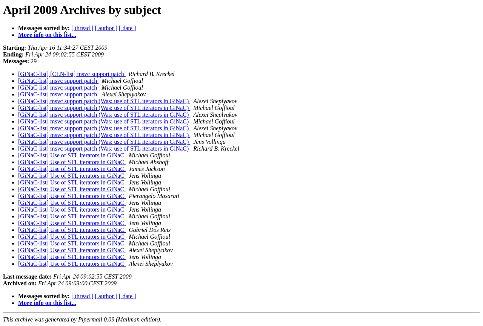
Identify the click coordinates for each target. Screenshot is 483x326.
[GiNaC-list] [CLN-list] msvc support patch (72, 74)
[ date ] (127, 28)
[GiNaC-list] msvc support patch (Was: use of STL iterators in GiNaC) (104, 101)
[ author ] (106, 28)
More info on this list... (47, 35)
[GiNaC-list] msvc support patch (58, 81)
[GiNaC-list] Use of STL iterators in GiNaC (72, 155)
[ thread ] (82, 28)
